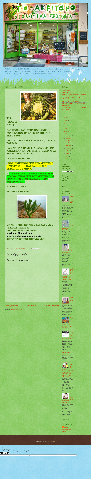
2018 (65, 118)
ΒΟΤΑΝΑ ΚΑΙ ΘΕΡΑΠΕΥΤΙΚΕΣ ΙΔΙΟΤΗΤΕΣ (74, 95)
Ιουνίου (68, 153)
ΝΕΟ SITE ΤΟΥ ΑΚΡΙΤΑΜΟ (66, 353)
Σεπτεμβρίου (69, 148)
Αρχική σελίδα (30, 306)
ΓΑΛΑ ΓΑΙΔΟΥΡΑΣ (71, 300)
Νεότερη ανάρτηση (11, 306)
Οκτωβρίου (69, 145)
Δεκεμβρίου (69, 136)
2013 (65, 131)
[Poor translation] (6, 453)
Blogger (53, 441)
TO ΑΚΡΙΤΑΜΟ (66, 90)
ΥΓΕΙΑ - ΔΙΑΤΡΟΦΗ (67, 92)
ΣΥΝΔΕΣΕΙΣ (65, 110)
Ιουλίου (68, 151)
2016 (65, 123)
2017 (65, 120)
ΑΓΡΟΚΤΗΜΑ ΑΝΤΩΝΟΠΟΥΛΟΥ (71, 101)
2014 (65, 128)
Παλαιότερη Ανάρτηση (51, 306)
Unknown (66, 427)
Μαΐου (67, 156)
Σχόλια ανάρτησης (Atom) (17, 309)
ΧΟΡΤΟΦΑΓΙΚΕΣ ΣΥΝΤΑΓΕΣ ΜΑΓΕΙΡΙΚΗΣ (74, 107)
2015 (65, 125)
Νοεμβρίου (69, 138)
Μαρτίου (68, 159)
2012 (65, 133)
